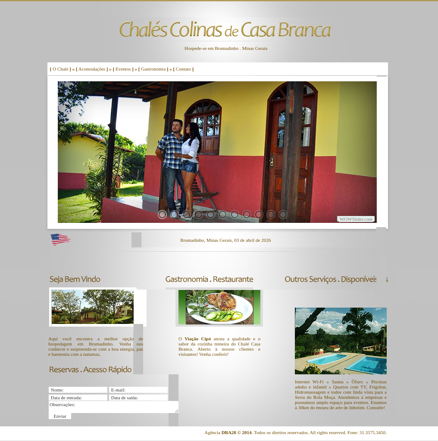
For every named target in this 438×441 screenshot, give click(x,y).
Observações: (113, 407)
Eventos (123, 68)
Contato (183, 68)
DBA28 (229, 432)
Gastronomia (153, 68)
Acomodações (91, 68)
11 (283, 214)
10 (270, 214)
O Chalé (60, 68)
